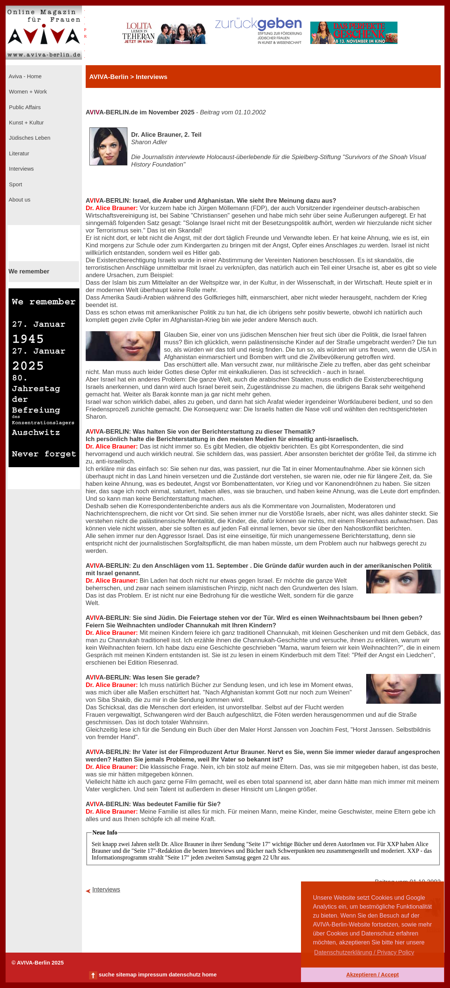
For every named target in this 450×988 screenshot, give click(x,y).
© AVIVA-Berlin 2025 (38, 963)
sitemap (126, 975)
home (209, 975)
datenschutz (185, 975)
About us (19, 200)
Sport (14, 184)
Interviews (20, 169)
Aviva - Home (24, 76)
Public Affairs (24, 107)
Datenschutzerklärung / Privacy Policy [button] (364, 952)
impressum (152, 975)
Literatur (18, 153)
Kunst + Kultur (25, 123)
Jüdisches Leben (28, 138)
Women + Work (27, 92)
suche (106, 975)
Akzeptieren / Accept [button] (372, 975)
